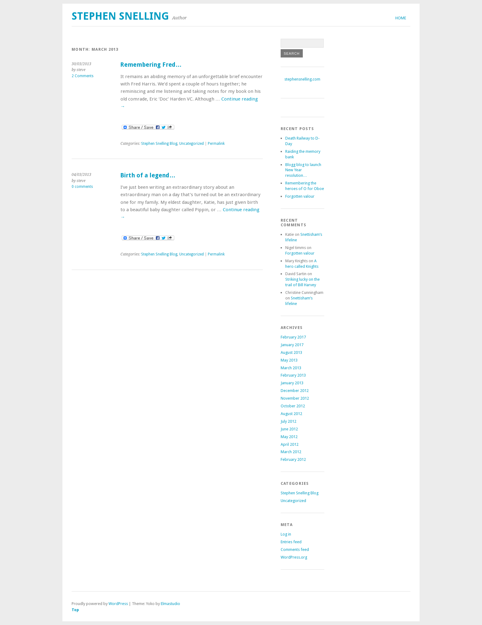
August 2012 (291, 413)
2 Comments (82, 76)
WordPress (118, 603)
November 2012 (295, 398)
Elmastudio (170, 603)
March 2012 (291, 451)
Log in (286, 534)
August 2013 (291, 352)
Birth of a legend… (148, 175)
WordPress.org (294, 557)
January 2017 (292, 344)
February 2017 (293, 337)
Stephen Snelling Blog (159, 143)
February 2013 (293, 375)
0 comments (82, 186)
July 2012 (288, 421)
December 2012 (295, 390)
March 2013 (291, 368)
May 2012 (289, 436)
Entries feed (291, 542)
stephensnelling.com (302, 79)
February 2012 (293, 459)
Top (75, 609)
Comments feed (295, 549)
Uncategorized (191, 143)
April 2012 (289, 444)
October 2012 (293, 406)
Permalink (216, 143)
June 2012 (289, 429)
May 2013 (289, 360)
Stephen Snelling (120, 16)
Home (400, 18)
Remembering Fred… (151, 64)
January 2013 (292, 383)
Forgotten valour (299, 196)
